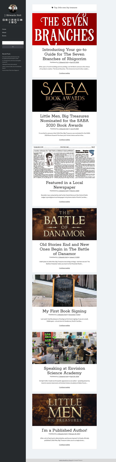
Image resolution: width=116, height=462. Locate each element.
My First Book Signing (64, 291)
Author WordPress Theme (65, 460)
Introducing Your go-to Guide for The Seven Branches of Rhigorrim (64, 29)
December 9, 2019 (74, 314)
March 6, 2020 (74, 191)
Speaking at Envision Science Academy (64, 348)
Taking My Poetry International (9, 64)
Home (4, 29)
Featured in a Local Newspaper (64, 162)
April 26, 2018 (74, 376)
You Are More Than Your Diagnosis (10, 70)
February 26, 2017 (74, 434)
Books (4, 35)
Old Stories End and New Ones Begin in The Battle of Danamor (64, 224)
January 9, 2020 (74, 257)
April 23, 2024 (74, 62)
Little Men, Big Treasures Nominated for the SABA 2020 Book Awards (64, 96)
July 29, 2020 (75, 129)
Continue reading (64, 73)
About (4, 32)
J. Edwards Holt (13, 15)
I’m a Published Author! (64, 410)
